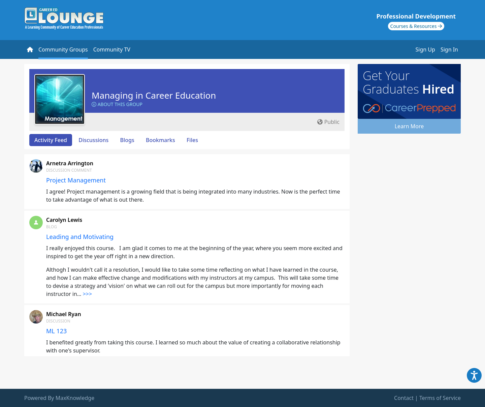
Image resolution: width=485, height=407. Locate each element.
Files (192, 140)
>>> (87, 294)
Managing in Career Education (154, 95)
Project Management (76, 180)
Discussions (93, 140)
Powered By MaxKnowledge (59, 398)
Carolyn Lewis (64, 220)
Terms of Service (440, 398)
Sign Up (425, 49)
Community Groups (63, 49)
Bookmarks (160, 140)
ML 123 (56, 331)
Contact (404, 398)
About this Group (117, 104)
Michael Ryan (63, 314)
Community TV (111, 49)
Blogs (127, 140)
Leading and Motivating (80, 237)
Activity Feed (50, 140)
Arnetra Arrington (69, 163)
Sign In (449, 49)
